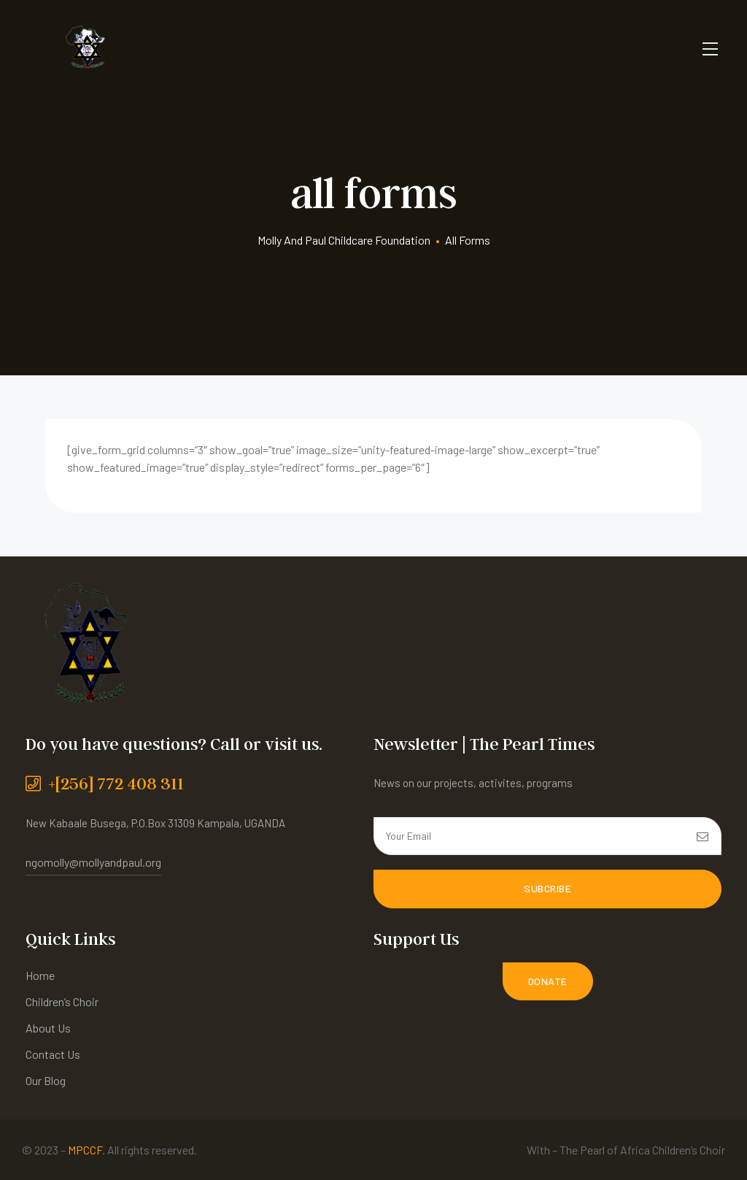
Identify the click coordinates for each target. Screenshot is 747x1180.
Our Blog (46, 1080)
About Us (48, 1027)
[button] (548, 981)
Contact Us (53, 1053)
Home (40, 974)
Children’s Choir (62, 1001)
